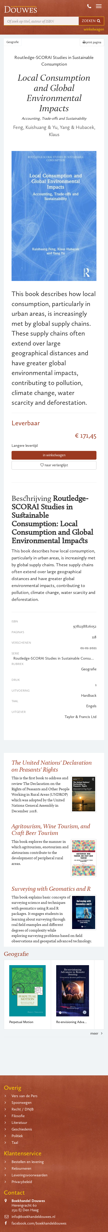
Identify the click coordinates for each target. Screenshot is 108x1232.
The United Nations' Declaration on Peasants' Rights (52, 766)
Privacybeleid (22, 1181)
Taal (15, 1142)
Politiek (17, 1136)
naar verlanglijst (54, 465)
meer (97, 1033)
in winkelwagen (54, 455)
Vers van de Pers (24, 1096)
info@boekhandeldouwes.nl (33, 1216)
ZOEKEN (91, 21)
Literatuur (19, 1122)
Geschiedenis (22, 1129)
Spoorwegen (22, 1102)
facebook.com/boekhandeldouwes (39, 1223)
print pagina (92, 42)
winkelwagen (94, 29)
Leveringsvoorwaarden (29, 1175)
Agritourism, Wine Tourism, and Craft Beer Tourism (51, 829)
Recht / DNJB (23, 1109)
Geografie (12, 42)
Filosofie (18, 1116)
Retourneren (21, 1168)
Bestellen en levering (28, 1161)
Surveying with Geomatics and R (51, 888)
